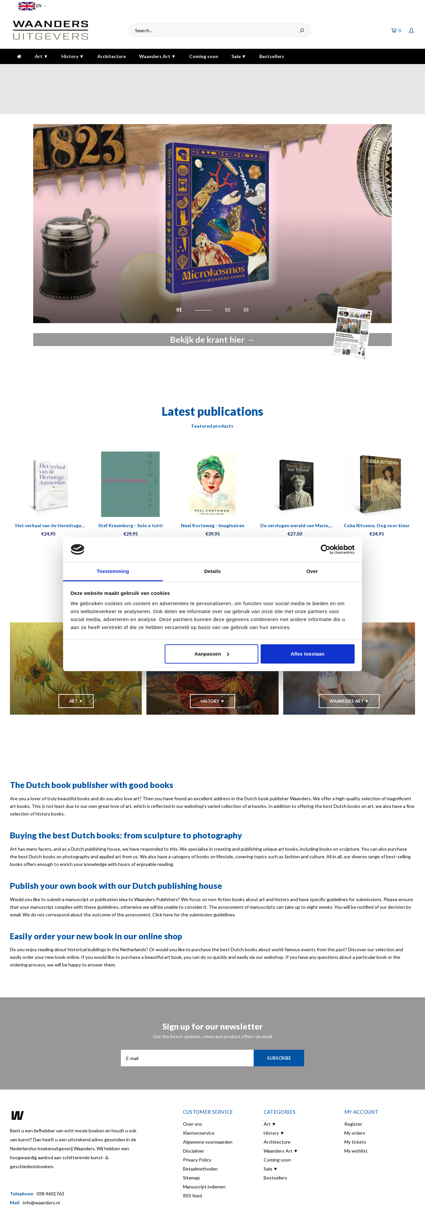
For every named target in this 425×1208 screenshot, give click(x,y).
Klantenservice (198, 1096)
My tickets (355, 1105)
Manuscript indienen (204, 1150)
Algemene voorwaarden (207, 1105)
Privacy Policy (197, 1123)
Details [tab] (212, 571)
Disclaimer (193, 1114)
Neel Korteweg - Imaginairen (212, 489)
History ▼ (72, 56)
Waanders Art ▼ (157, 56)
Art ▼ (41, 56)
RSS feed (192, 1159)
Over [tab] (312, 571)
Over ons (192, 1087)
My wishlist (356, 1114)
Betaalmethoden (200, 1132)
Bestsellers (271, 56)
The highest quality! (390, 70)
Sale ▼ (238, 56)
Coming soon (203, 56)
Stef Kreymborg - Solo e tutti (130, 489)
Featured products (212, 389)
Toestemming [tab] (113, 571)
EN (32, 6)
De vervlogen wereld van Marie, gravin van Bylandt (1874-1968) (294, 489)
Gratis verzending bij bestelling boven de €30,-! (191, 70)
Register (353, 1087)
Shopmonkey (174, 1198)
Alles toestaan (308, 654)
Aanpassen (212, 654)
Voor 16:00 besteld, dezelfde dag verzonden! (61, 70)
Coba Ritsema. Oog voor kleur (377, 489)
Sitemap (191, 1141)
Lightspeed (126, 1198)
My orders (354, 1096)
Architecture (111, 56)
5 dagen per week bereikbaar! (304, 70)
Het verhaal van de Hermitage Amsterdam (48, 489)
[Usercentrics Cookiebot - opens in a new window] (326, 549)
